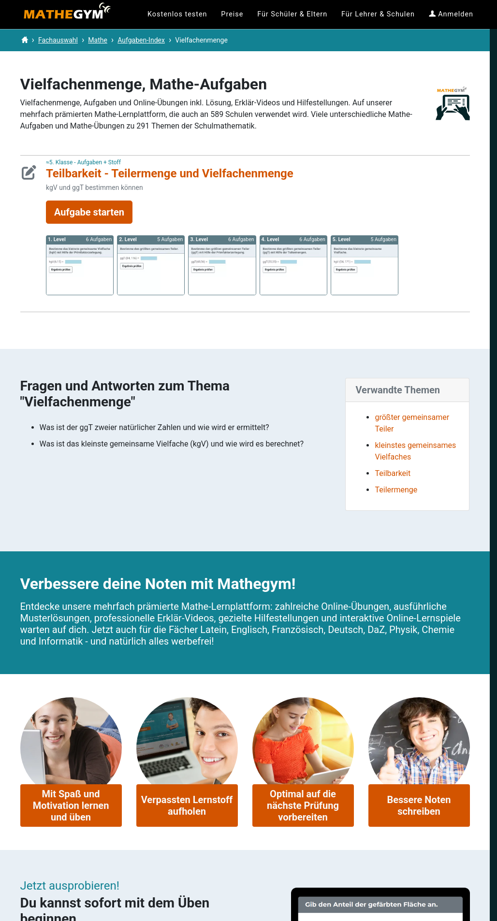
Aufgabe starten (89, 212)
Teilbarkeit (392, 473)
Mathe (97, 40)
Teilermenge (396, 489)
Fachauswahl (58, 40)
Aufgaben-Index (141, 40)
